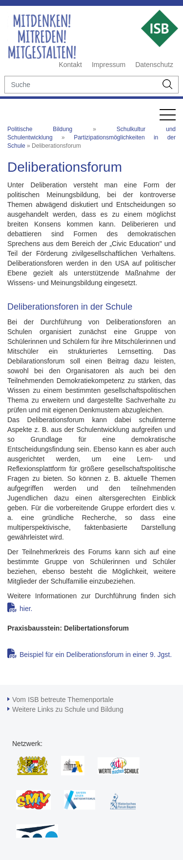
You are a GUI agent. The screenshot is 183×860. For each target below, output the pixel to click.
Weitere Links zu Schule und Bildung (67, 709)
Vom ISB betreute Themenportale (63, 699)
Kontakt (70, 64)
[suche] (81, 84)
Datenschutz (154, 64)
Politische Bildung (39, 129)
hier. (26, 608)
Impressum (108, 64)
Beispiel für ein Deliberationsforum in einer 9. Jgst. (96, 654)
